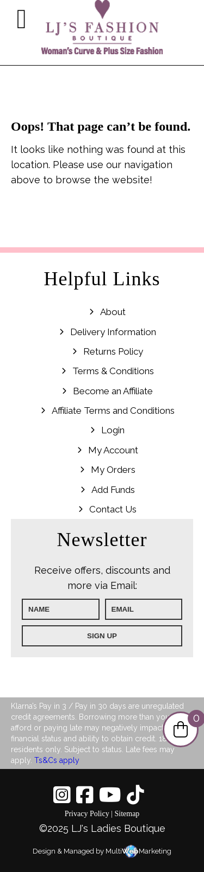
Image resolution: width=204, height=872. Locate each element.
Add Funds (113, 489)
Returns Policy (113, 351)
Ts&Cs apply (56, 760)
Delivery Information (113, 331)
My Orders (113, 469)
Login (113, 430)
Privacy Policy (87, 814)
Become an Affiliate (113, 391)
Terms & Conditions (113, 371)
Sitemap (126, 814)
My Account (113, 450)
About (113, 311)
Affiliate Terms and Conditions (113, 410)
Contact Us (113, 509)
